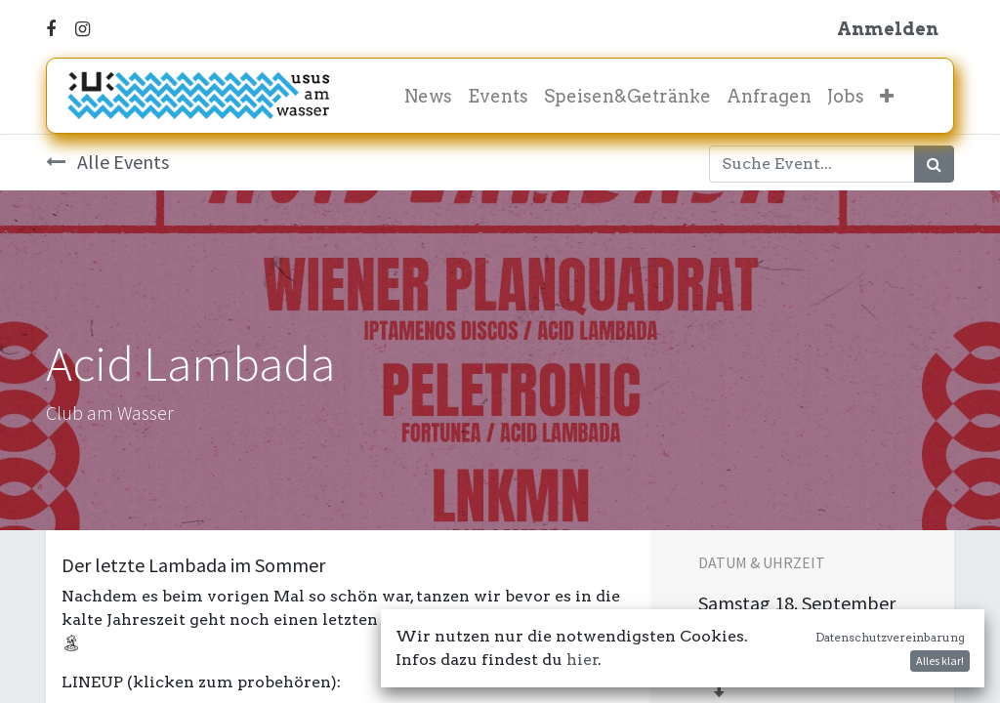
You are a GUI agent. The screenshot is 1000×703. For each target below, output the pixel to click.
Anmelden (887, 29)
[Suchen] (934, 164)
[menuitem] (428, 96)
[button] (886, 96)
